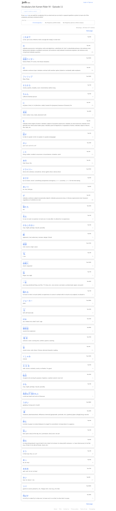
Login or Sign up (88, 2)
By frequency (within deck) (52, 23)
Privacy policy (74, 509)
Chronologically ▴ (37, 23)
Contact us (66, 509)
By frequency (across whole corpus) (73, 23)
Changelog (92, 509)
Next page (89, 31)
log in (26, 15)
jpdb (24, 2)
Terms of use (83, 509)
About (55, 509)
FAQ (60, 509)
